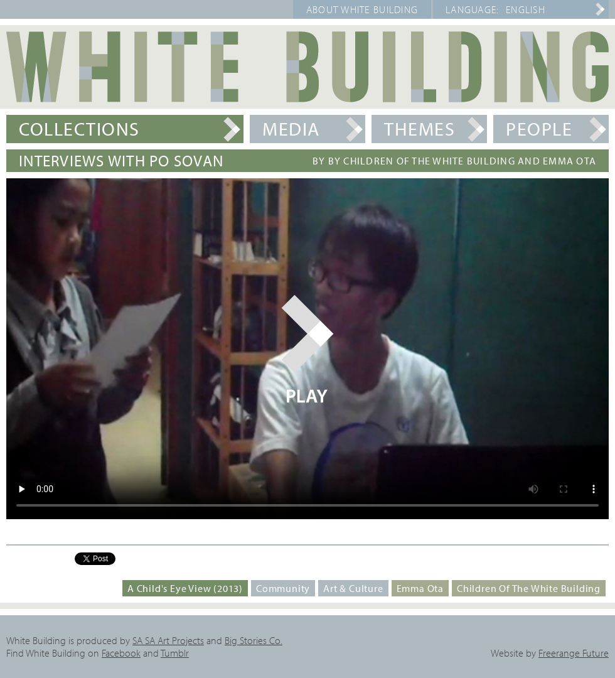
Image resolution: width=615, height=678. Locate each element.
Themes (419, 129)
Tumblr (175, 653)
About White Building (362, 9)
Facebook (121, 653)
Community (283, 588)
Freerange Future (573, 653)
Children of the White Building (529, 588)
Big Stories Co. (253, 640)
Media (291, 129)
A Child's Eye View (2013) (185, 588)
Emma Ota (420, 588)
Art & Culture (353, 588)
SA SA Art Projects (168, 640)
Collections (79, 129)
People (539, 129)
